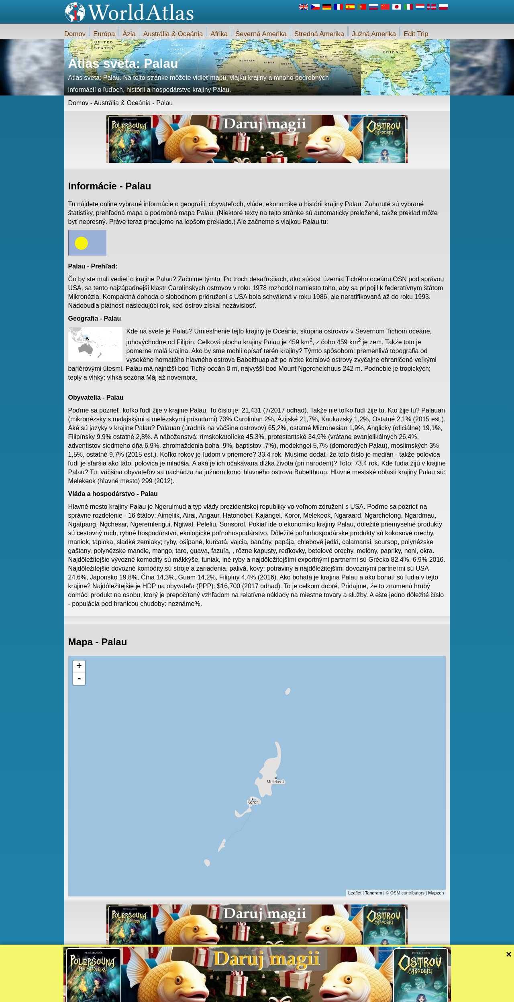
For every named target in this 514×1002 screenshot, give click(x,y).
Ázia (129, 34)
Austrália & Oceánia (173, 34)
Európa (104, 34)
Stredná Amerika (319, 34)
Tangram (373, 892)
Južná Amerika (374, 34)
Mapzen (436, 892)
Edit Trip (416, 34)
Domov (75, 34)
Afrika (219, 34)
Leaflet (354, 892)
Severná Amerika (261, 34)
